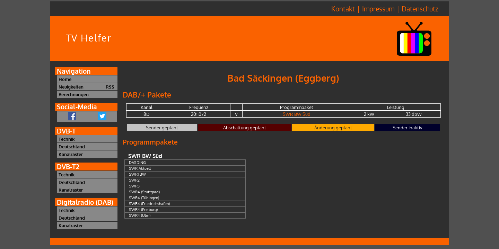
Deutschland (72, 146)
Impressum (378, 9)
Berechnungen (74, 94)
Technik (67, 139)
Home (65, 79)
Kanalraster (71, 154)
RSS (110, 87)
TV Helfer (89, 38)
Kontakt (343, 9)
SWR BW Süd (296, 114)
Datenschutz (420, 9)
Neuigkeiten (71, 87)
